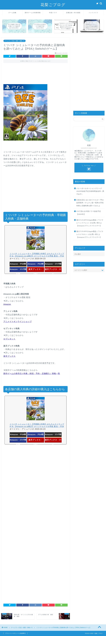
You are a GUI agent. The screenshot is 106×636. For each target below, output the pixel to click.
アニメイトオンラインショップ (17, 321)
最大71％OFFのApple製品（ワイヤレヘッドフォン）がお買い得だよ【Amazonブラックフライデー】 (89, 223)
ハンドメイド (93, 12)
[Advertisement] (35, 75)
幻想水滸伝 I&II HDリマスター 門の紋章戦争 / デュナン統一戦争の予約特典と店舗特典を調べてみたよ (90, 203)
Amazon (7, 304)
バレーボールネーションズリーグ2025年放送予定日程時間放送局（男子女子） (90, 191)
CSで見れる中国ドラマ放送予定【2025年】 (88, 212)
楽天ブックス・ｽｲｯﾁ (53, 270)
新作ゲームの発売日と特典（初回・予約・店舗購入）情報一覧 (31, 373)
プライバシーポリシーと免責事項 (15, 633)
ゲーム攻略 (12, 12)
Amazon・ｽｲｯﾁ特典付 (53, 264)
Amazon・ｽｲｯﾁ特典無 (18, 270)
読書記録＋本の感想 (73, 12)
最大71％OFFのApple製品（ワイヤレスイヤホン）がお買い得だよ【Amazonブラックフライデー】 (89, 234)
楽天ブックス (9, 356)
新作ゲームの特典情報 (33, 12)
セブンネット (9, 339)
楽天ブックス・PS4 (35, 270)
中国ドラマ (53, 12)
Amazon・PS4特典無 (36, 264)
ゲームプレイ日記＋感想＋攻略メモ (14, 41)
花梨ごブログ (53, 4)
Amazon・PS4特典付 (18, 264)
